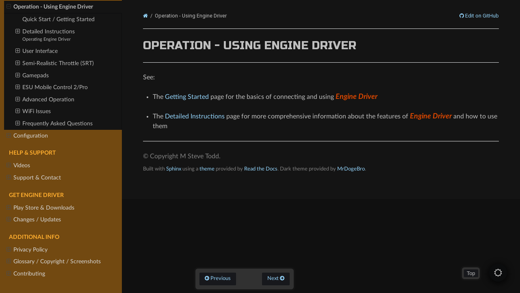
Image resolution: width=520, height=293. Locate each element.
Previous (218, 278)
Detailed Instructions (45, 35)
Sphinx (173, 168)
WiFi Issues (33, 111)
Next (275, 278)
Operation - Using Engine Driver (49, 7)
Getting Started (187, 97)
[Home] (145, 16)
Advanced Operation (44, 99)
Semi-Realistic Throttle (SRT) (54, 63)
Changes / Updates (33, 219)
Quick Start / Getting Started (58, 19)
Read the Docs (260, 168)
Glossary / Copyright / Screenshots (53, 261)
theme (206, 168)
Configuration (27, 136)
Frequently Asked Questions (54, 123)
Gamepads (32, 75)
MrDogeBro (351, 168)
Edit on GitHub (481, 16)
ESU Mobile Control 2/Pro (51, 87)
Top (471, 273)
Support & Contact (33, 177)
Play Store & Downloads (40, 208)
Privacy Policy (27, 250)
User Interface (36, 51)
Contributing (25, 274)
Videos (18, 165)
